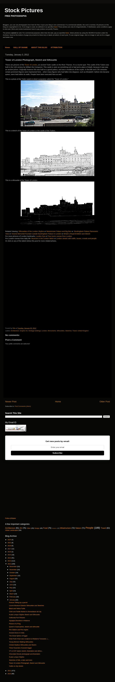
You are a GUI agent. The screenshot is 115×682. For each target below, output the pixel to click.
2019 (10, 546)
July (11, 582)
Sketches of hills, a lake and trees (20, 660)
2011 (10, 671)
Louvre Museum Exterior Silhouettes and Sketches (26, 605)
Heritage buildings (34, 331)
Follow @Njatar (10, 518)
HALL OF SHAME (20, 47)
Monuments (52, 331)
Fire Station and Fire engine (18, 630)
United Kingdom (83, 331)
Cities (29, 528)
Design (36, 528)
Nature (78, 528)
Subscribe (57, 453)
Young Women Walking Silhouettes (21, 642)
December (13, 566)
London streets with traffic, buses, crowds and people (76, 238)
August (12, 578)
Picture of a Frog (15, 624)
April (11, 591)
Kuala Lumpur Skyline (16, 657)
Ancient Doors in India (16, 633)
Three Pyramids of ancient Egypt (20, 648)
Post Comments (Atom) (23, 406)
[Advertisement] (22, 259)
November (13, 569)
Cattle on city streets (16, 666)
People (89, 527)
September (13, 575)
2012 (10, 564)
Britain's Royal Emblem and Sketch (77, 234)
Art (21, 528)
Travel (74, 331)
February (12, 597)
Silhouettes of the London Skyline (31, 231)
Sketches (68, 331)
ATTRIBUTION (56, 47)
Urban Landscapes (11, 530)
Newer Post (10, 401)
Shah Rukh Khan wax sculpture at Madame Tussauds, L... (29, 639)
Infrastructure (65, 528)
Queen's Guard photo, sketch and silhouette (24, 627)
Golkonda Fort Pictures (17, 617)
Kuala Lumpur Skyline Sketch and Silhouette (24, 614)
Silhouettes (60, 331)
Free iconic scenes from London (60, 236)
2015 (10, 555)
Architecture (15, 331)
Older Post (105, 401)
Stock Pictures (24, 10)
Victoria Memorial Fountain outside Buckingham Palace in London (36, 234)
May (11, 588)
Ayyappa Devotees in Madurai (19, 620)
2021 (10, 543)
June (11, 585)
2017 (10, 549)
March (11, 594)
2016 (10, 552)
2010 (10, 674)
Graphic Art (24, 331)
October (12, 572)
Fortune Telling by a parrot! (18, 602)
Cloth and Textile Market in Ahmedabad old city (25, 611)
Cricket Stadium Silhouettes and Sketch (22, 645)
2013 (10, 561)
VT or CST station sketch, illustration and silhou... (26, 651)
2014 (10, 558)
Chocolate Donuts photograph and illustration (24, 654)
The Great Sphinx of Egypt (18, 636)
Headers (54, 528)
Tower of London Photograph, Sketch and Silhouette (27, 663)
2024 (10, 540)
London (44, 331)
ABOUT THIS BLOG (39, 47)
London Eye (40, 236)
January (12, 600)
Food (45, 528)
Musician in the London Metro (42, 238)
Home (7, 47)
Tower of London (31, 65)
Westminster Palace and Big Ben (58, 231)
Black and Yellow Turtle (17, 608)
